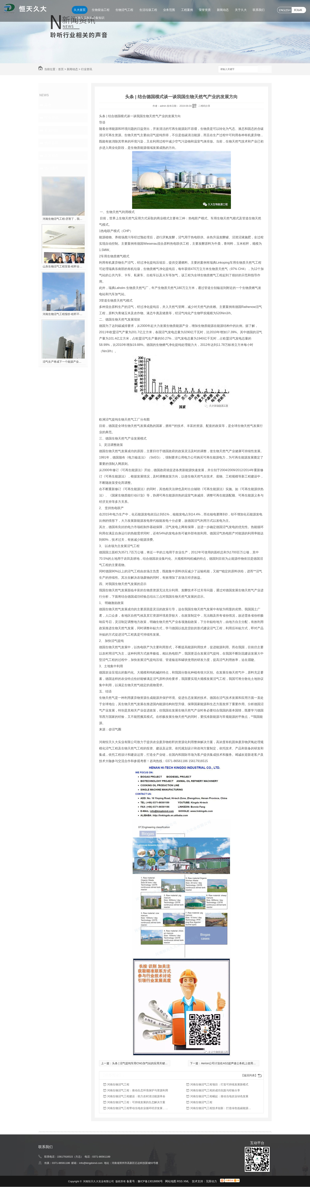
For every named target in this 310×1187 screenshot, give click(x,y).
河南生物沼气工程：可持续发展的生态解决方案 (136, 1102)
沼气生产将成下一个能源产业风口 (63, 361)
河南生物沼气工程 (118, 1084)
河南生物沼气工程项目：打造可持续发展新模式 (219, 1084)
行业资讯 (86, 69)
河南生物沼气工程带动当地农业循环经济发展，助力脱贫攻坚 (138, 1108)
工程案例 (187, 9)
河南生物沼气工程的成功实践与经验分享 (215, 1090)
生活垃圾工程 (148, 9)
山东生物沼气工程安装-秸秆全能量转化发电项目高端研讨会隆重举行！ (63, 266)
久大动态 (51, 156)
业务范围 (169, 9)
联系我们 (259, 9)
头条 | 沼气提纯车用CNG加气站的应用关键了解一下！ (145, 1063)
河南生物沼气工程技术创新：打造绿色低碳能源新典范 (221, 1108)
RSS (180, 1181)
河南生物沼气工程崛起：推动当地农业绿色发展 (219, 1096)
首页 (61, 69)
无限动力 (211, 1181)
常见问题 (51, 130)
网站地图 (170, 1181)
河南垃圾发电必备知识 (89, 17)
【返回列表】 (249, 1075)
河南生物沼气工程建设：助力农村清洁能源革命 (136, 1096)
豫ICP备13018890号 (150, 1181)
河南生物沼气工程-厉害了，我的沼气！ (63, 218)
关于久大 (241, 9)
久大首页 (80, 9)
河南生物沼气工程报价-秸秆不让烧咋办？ (63, 314)
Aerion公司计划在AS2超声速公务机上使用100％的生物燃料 (237, 1063)
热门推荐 (51, 168)
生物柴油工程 (101, 9)
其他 (47, 105)
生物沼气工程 (124, 9)
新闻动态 (223, 9)
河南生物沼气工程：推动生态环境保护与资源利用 (137, 1090)
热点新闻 (51, 143)
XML (186, 1181)
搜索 (265, 69)
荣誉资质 (205, 9)
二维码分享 (204, 106)
